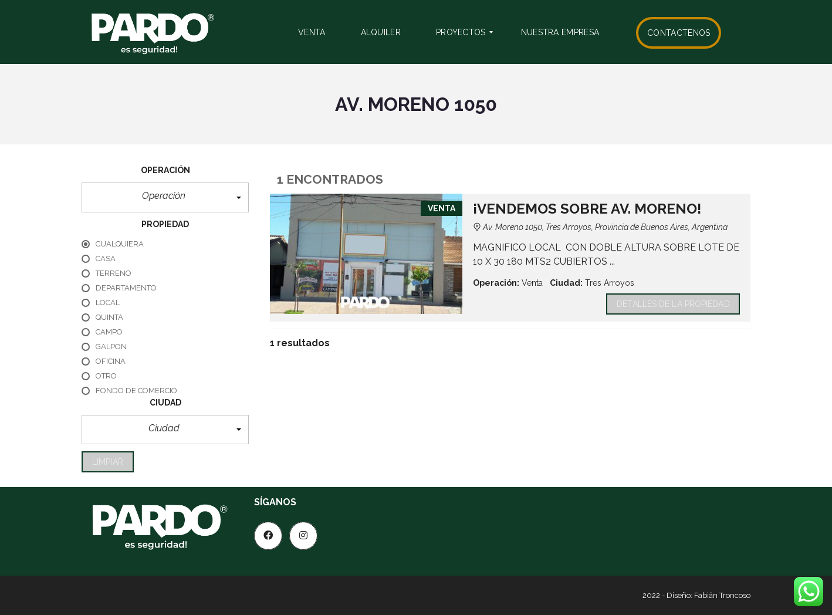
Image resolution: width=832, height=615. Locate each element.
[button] (165, 197)
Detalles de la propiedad (673, 304)
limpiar (107, 462)
